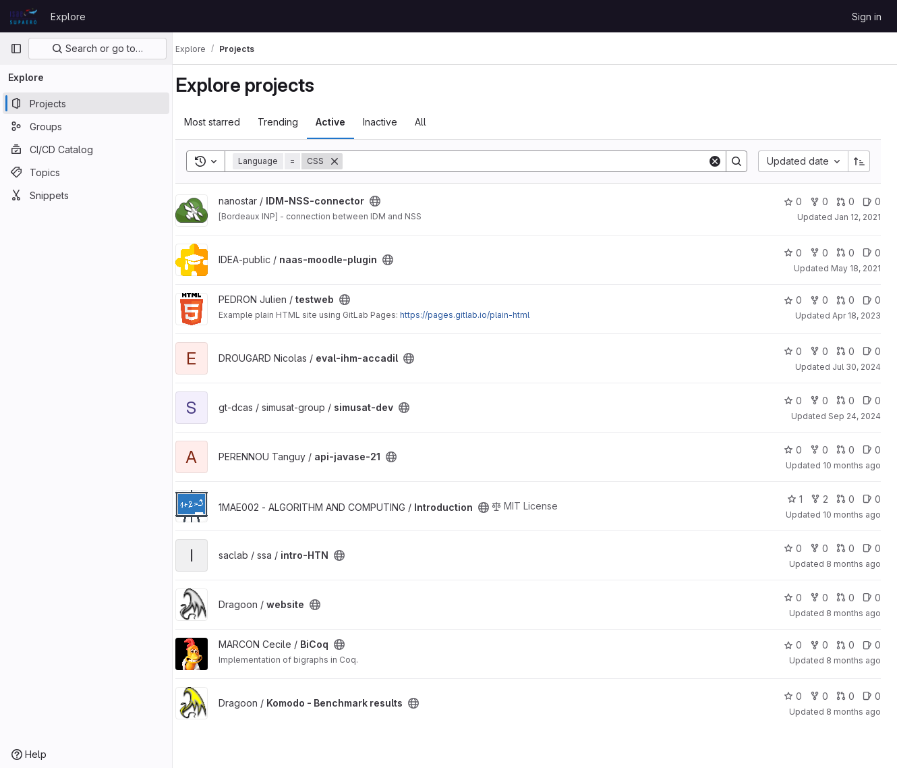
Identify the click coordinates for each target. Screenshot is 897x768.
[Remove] (348, 161)
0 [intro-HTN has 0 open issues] (872, 548)
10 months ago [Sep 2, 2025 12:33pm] (852, 515)
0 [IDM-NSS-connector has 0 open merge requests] (845, 201)
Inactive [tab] (393, 122)
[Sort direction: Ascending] (859, 161)
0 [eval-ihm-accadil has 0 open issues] (872, 351)
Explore (68, 16)
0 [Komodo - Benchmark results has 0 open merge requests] (845, 696)
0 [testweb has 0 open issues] (872, 300)
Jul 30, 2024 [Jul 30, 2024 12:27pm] (856, 367)
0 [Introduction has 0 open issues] (872, 499)
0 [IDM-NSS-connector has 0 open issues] (872, 201)
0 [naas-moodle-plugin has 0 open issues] (872, 252)
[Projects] (86, 103)
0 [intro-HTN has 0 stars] (793, 548)
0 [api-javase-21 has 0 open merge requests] (845, 450)
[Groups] (86, 126)
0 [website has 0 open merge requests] (845, 597)
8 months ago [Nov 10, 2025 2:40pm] (853, 660)
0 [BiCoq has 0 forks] (819, 645)
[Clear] (715, 161)
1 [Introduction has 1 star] (795, 499)
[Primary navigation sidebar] (16, 48)
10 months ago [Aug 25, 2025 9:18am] (852, 465)
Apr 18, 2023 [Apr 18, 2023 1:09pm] (856, 315)
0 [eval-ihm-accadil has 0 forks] (819, 351)
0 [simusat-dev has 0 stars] (793, 400)
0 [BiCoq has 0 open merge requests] (845, 645)
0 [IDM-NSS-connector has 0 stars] (793, 201)
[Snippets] (86, 195)
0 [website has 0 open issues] (872, 597)
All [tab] (434, 122)
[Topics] (86, 172)
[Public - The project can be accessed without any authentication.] (388, 201)
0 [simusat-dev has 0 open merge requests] (845, 400)
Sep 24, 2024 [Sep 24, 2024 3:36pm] (854, 416)
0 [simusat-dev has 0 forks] (819, 400)
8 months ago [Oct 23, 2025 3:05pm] (853, 564)
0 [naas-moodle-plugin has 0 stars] (793, 252)
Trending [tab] (291, 122)
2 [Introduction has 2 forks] (819, 499)
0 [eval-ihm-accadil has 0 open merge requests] (845, 351)
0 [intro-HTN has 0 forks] (819, 548)
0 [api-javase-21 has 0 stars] (793, 450)
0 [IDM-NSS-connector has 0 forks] (819, 201)
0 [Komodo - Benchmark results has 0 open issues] (872, 696)
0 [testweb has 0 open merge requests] (845, 300)
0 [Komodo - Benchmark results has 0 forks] (819, 696)
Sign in (866, 16)
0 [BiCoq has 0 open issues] (872, 645)
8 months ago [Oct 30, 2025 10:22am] (853, 613)
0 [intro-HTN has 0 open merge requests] (845, 548)
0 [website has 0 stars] (793, 597)
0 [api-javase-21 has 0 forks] (819, 450)
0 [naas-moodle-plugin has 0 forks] (819, 252)
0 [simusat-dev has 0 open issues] (872, 400)
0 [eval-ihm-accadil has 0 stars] (793, 351)
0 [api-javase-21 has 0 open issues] (872, 450)
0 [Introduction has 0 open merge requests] (845, 499)
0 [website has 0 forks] (819, 597)
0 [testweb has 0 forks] (819, 300)
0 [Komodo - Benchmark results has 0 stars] (793, 696)
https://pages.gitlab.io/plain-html (478, 315)
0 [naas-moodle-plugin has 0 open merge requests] (845, 252)
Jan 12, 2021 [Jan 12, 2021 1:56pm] (857, 217)
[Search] (532, 161)
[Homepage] (23, 16)
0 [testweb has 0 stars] (793, 300)
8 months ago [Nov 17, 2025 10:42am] (853, 712)
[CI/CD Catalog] (86, 149)
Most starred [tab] (226, 122)
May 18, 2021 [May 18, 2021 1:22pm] (856, 268)
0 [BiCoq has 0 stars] (793, 645)
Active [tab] (344, 122)
